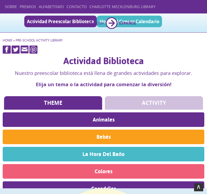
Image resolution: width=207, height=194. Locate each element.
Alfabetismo (51, 6)
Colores (103, 171)
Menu (198, 23)
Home (7, 40)
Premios (28, 6)
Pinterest (33, 50)
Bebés (103, 137)
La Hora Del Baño (103, 154)
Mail (24, 50)
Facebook (7, 50)
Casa (12, 23)
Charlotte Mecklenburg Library (122, 6)
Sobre (11, 6)
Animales (104, 119)
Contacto (77, 6)
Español (127, 23)
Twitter (16, 50)
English (96, 23)
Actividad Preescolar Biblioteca (60, 21)
